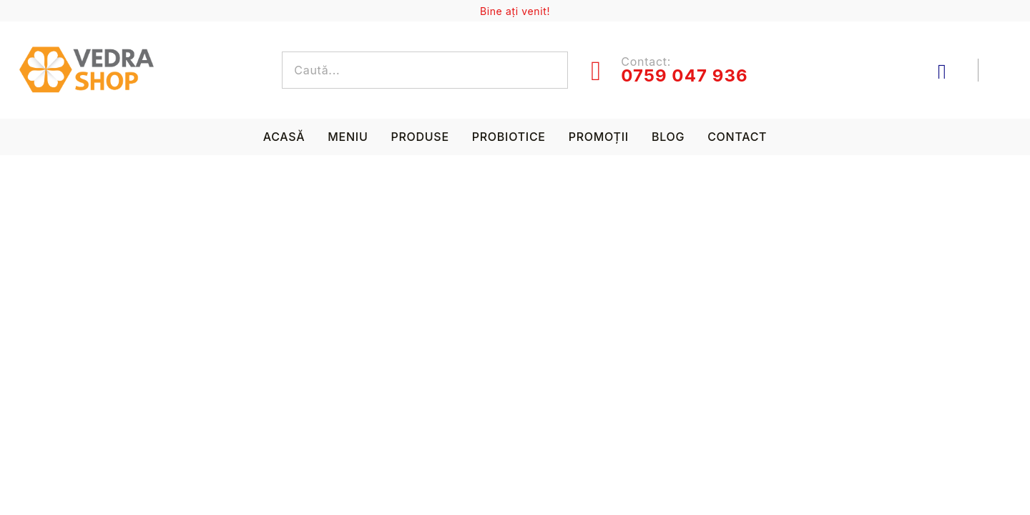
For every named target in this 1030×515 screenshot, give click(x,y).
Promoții (599, 136)
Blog (668, 136)
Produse (419, 136)
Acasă (284, 136)
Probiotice (509, 136)
